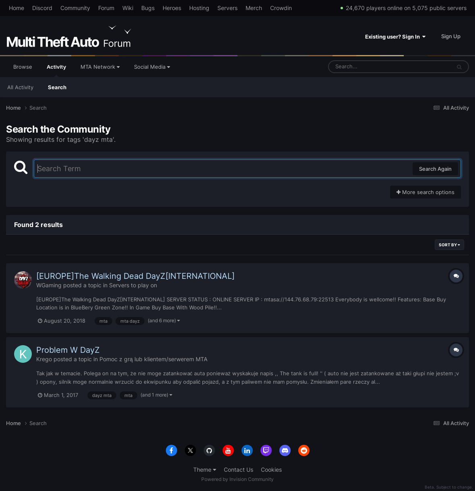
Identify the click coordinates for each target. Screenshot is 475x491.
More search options (425, 192)
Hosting (199, 7)
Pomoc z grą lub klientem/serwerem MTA (153, 359)
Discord (42, 7)
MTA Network (100, 66)
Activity (56, 70)
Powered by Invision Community (237, 479)
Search (57, 87)
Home (16, 7)
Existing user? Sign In (395, 36)
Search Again (435, 169)
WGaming (49, 285)
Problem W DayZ (68, 350)
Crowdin (281, 7)
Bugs (148, 7)
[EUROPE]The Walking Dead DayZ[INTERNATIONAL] (135, 276)
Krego (44, 359)
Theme (204, 469)
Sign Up (451, 36)
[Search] (368, 66)
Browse (22, 66)
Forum (106, 7)
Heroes (172, 7)
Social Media (152, 66)
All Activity (20, 87)
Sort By (449, 244)
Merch (254, 7)
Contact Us (238, 469)
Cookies (271, 469)
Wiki (127, 7)
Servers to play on (133, 285)
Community (75, 7)
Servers (227, 7)
